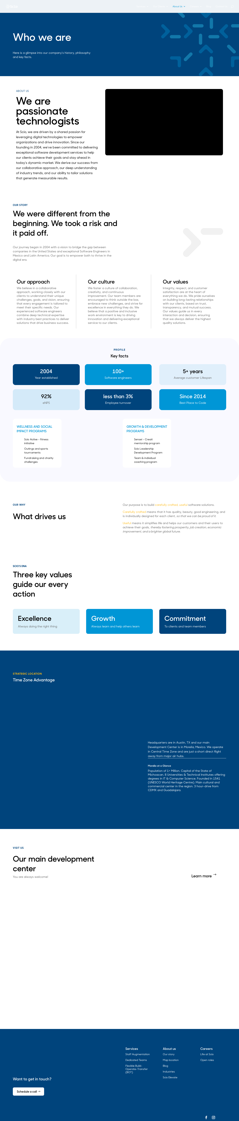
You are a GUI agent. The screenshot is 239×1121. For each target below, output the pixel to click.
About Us (177, 6)
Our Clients (159, 6)
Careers (194, 6)
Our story (169, 1054)
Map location (171, 1060)
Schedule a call (27, 1091)
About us (169, 1048)
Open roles (207, 1060)
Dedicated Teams (136, 1060)
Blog (208, 6)
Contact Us (221, 6)
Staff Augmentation (137, 1054)
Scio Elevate (170, 1077)
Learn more (202, 875)
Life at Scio (207, 1054)
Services (141, 6)
